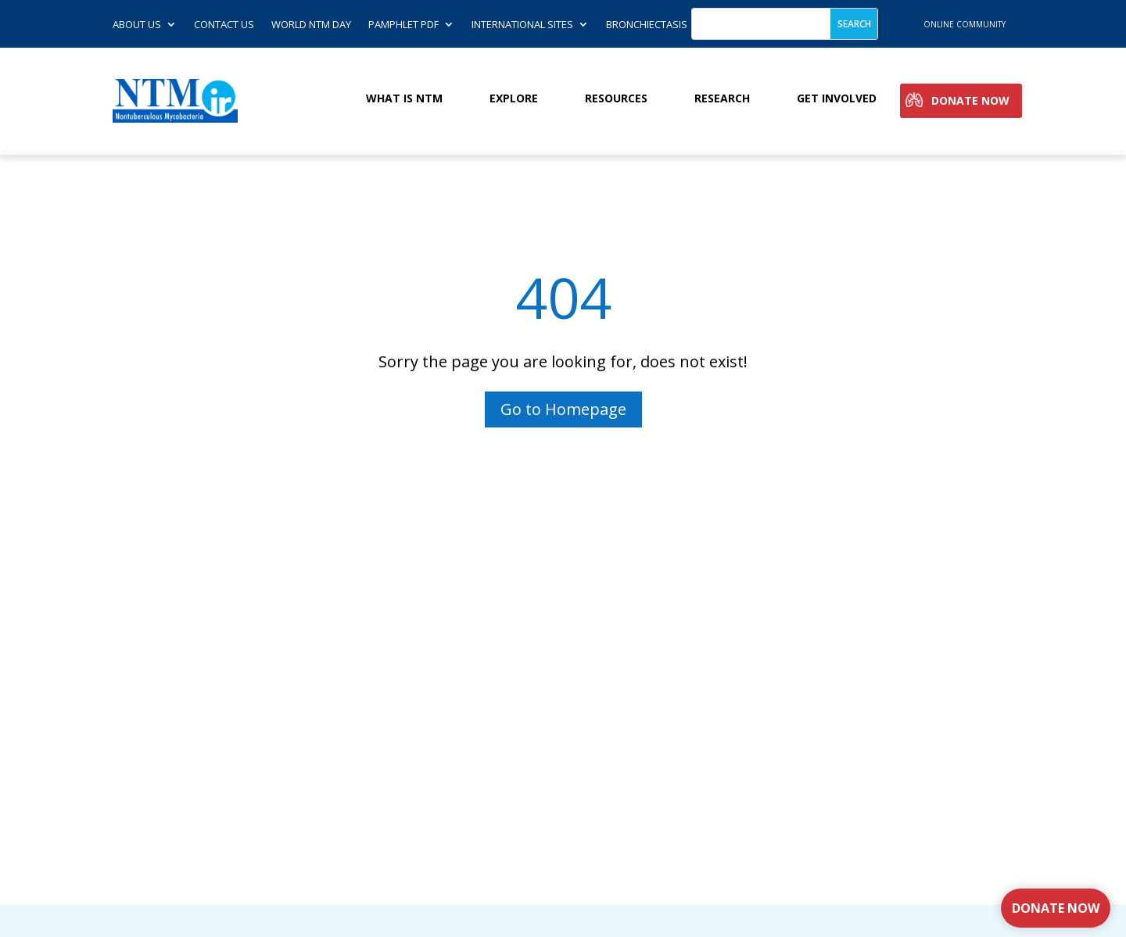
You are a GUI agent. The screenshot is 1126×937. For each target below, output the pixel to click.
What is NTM (404, 99)
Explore (513, 99)
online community (964, 24)
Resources (616, 99)
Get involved (837, 99)
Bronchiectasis (646, 25)
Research (722, 99)
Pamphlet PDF (403, 25)
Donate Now (970, 101)
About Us (137, 25)
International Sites (522, 25)
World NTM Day (311, 25)
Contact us (224, 25)
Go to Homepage (563, 409)
